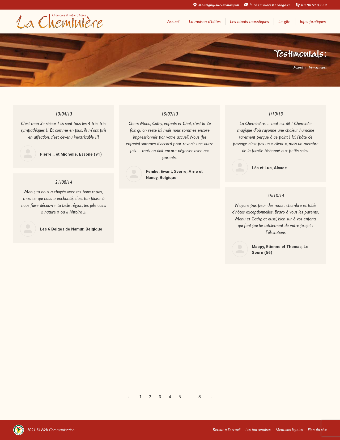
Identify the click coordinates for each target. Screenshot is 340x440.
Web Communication (57, 429)
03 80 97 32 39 (311, 4)
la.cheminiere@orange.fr (267, 4)
